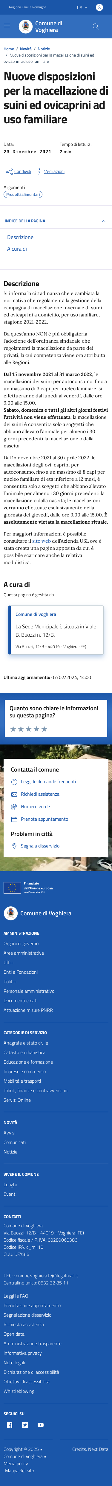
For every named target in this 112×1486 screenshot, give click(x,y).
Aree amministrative (24, 952)
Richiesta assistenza (24, 1324)
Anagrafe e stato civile (26, 1042)
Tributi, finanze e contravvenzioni (36, 1090)
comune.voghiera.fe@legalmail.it (46, 1275)
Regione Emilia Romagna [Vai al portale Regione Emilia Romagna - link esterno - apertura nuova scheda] (27, 7)
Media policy (16, 1463)
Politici (10, 981)
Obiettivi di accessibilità (27, 1381)
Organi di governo (21, 943)
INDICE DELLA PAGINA (56, 221)
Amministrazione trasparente (33, 1343)
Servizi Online (17, 1099)
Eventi (10, 1194)
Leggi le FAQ (16, 1295)
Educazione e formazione (28, 1061)
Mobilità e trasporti (22, 1080)
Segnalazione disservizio (27, 1314)
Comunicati (15, 1142)
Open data (14, 1333)
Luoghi (10, 1184)
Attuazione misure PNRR (28, 1010)
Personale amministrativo (29, 991)
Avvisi (9, 1132)
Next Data (98, 1449)
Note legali (14, 1362)
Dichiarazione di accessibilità (31, 1372)
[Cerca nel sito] (96, 26)
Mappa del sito (19, 1470)
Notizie (10, 1151)
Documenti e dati (20, 1000)
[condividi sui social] (18, 172)
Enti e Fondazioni (21, 971)
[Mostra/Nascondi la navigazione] (7, 25)
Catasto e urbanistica (24, 1052)
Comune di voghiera (36, 614)
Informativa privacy (23, 1353)
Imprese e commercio (25, 1071)
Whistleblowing (19, 1391)
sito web (41, 541)
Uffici (8, 962)
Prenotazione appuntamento (32, 1305)
